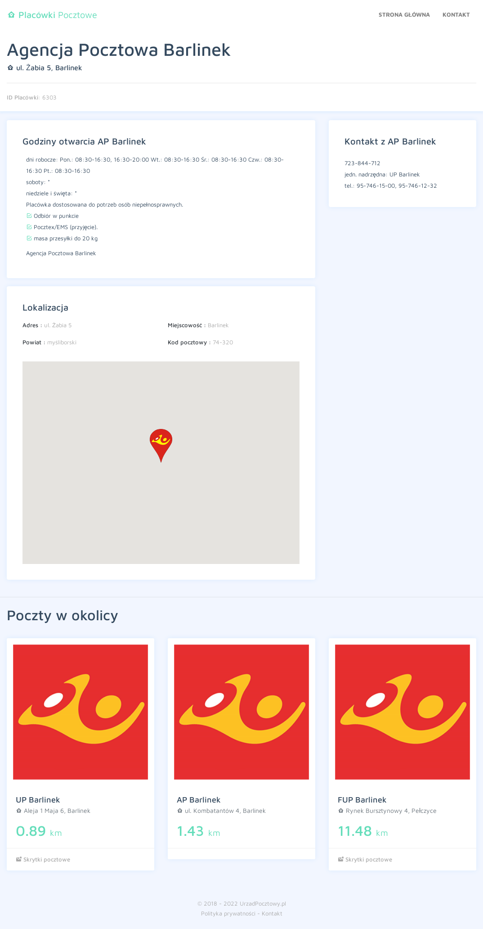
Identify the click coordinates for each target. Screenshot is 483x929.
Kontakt (456, 14)
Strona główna (404, 14)
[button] (161, 446)
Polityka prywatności (228, 913)
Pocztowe (52, 14)
